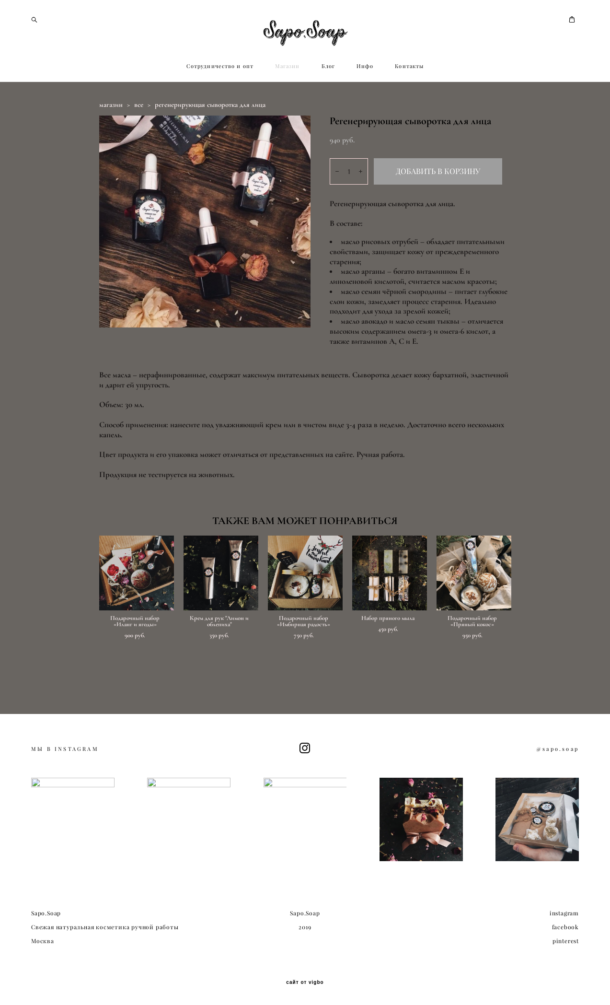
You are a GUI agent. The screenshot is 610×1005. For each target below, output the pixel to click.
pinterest (565, 952)
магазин (111, 147)
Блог (328, 109)
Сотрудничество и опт (219, 109)
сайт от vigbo (304, 994)
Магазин (287, 109)
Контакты (409, 109)
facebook (565, 938)
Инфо (365, 109)
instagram (564, 924)
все (138, 147)
